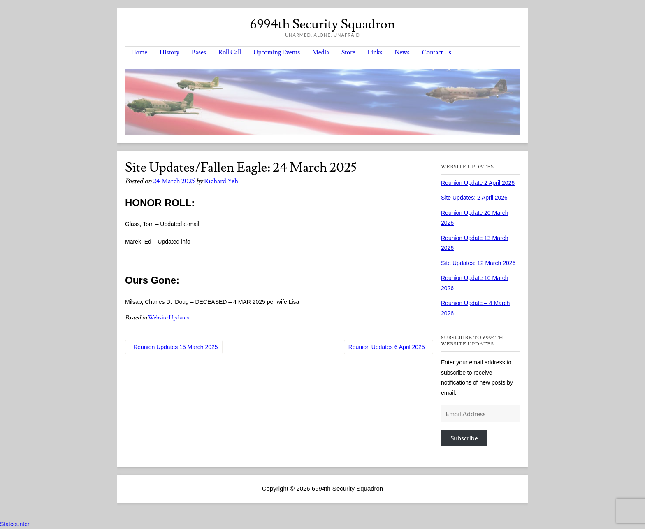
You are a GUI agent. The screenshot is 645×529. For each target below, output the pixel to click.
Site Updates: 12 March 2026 (478, 263)
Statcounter (15, 524)
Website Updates (168, 318)
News (401, 52)
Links (375, 52)
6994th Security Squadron (322, 24)
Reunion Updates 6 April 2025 (386, 347)
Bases (199, 52)
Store (348, 52)
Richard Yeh (221, 181)
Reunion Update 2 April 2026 (478, 182)
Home (139, 52)
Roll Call (229, 52)
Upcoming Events (276, 52)
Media (320, 52)
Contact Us (436, 52)
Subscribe (464, 438)
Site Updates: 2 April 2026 (474, 197)
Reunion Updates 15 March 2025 (175, 347)
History (169, 52)
